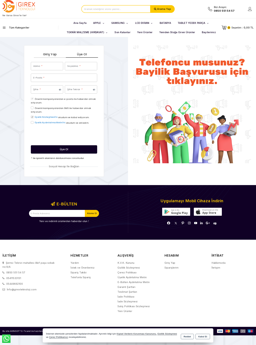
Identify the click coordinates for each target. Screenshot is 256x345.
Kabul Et (202, 336)
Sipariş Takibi (78, 272)
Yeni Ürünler (125, 311)
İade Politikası (126, 297)
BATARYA (165, 22)
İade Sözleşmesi (128, 301)
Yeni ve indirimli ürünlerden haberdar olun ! (64, 221)
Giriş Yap (50, 54)
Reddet (187, 336)
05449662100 (14, 284)
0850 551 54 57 (15, 272)
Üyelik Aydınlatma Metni (132, 277)
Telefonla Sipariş (80, 277)
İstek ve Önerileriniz (82, 268)
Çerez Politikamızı (58, 337)
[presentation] (56, 135)
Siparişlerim (171, 268)
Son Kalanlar (122, 32)
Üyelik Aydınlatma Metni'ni (50, 122)
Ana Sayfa (80, 22)
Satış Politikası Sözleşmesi (134, 306)
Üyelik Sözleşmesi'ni (46, 117)
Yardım (74, 263)
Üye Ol (82, 54)
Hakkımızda (219, 263)
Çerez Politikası (127, 272)
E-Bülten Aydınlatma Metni (134, 282)
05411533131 (13, 278)
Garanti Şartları (126, 287)
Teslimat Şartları (127, 292)
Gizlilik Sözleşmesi (129, 268)
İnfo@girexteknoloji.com (22, 289)
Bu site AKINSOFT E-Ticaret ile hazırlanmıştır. (29, 331)
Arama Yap (164, 8)
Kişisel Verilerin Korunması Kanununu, (137, 334)
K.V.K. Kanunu (126, 263)
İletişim (216, 268)
